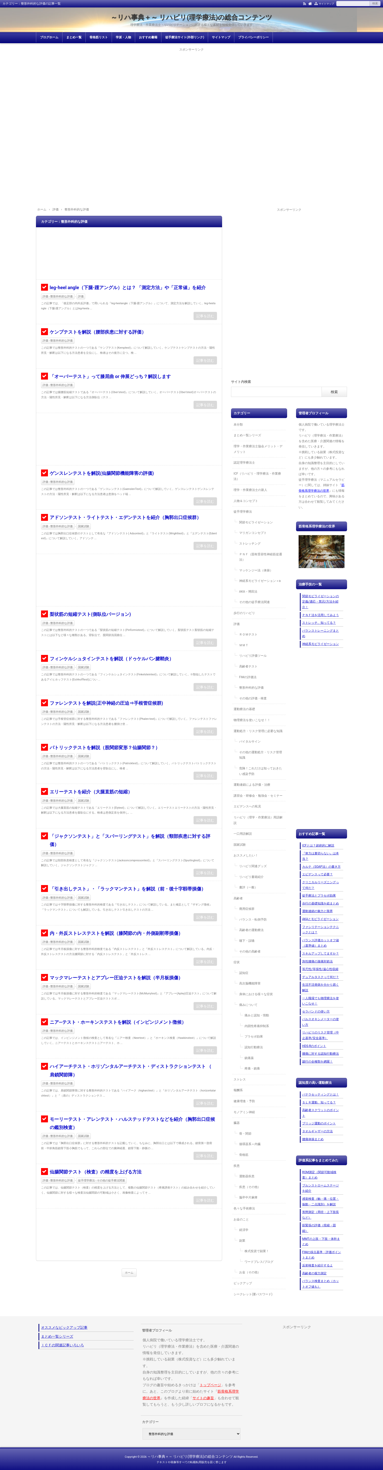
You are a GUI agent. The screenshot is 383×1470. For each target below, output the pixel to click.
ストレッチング (250, 543)
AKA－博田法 (248, 591)
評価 (81, 296)
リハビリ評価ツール (253, 655)
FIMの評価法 (248, 677)
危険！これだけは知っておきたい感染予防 (260, 771)
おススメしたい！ (246, 855)
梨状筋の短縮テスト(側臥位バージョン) (90, 614)
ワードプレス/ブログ (259, 1262)
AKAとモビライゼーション (320, 919)
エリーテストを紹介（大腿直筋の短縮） (91, 791)
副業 (242, 1240)
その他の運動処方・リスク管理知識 (260, 755)
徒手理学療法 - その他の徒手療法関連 (101, 1180)
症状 (237, 962)
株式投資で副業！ (257, 1251)
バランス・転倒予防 (253, 919)
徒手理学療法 (243, 511)
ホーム (129, 1272)
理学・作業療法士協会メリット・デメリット (258, 449)
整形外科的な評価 (251, 687)
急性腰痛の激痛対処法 (317, 961)
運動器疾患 (246, 1176)
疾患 (237, 1166)
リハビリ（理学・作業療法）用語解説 (258, 820)
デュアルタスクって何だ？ (320, 977)
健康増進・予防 (244, 1101)
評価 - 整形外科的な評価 (58, 296)
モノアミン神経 (244, 1112)
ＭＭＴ (243, 645)
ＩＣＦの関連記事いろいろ (62, 1345)
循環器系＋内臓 (250, 1144)
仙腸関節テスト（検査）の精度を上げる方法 (96, 1171)
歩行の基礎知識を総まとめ (320, 903)
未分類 (238, 424)
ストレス (240, 1079)
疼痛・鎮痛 (252, 1068)
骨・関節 (245, 1133)
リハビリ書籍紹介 (251, 877)
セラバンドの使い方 (316, 1011)
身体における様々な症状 (256, 994)
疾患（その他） (250, 1187)
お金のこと (241, 1219)
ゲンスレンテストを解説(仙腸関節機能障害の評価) (102, 473)
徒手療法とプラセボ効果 (319, 895)
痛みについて (248, 1005)
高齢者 (238, 898)
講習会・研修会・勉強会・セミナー (258, 795)
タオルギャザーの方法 (317, 1131)
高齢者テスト (248, 666)
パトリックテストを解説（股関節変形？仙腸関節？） (105, 747)
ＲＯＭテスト (248, 634)
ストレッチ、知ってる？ (319, 623)
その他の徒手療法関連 (254, 602)
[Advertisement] (191, 88)
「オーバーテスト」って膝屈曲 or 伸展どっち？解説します (110, 376)
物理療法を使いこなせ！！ (252, 720)
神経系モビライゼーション (320, 644)
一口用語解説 (243, 834)
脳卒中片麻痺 (248, 1197)
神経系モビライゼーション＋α (260, 581)
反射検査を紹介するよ (317, 1265)
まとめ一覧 (74, 37)
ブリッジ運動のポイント (319, 1123)
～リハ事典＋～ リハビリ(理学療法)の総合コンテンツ (192, 17)
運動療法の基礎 (244, 709)
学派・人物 (123, 37)
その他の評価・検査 (253, 698)
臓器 (237, 1123)
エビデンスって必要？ (317, 874)
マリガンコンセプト (253, 533)
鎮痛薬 (249, 1058)
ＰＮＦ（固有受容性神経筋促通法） (260, 557)
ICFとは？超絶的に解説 (318, 845)
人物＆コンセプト (246, 501)
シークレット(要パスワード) (253, 1294)
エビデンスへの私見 (247, 806)
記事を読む (205, 316)
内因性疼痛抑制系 (257, 1026)
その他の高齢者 (250, 951)
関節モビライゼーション (256, 522)
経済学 (243, 1230)
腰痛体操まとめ (313, 1139)
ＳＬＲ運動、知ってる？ (319, 1102)
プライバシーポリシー (253, 37)
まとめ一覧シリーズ (247, 435)
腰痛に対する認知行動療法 (320, 1053)
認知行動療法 (254, 1047)
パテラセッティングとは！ (320, 1094)
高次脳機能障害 (250, 983)
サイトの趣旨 (203, 1398)
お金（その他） (250, 1272)
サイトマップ (326, 3)
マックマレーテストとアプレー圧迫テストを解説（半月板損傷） (116, 977)
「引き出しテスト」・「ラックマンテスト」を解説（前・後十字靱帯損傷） (128, 888)
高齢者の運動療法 (251, 930)
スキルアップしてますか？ (320, 953)
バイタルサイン (250, 741)
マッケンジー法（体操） (256, 570)
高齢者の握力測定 (314, 1273)
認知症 (243, 973)
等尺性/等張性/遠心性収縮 (320, 969)
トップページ (210, 1385)
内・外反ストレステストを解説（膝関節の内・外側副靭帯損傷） (116, 933)
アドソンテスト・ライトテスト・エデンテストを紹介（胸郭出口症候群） (125, 517)
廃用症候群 (246, 909)
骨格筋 (243, 1155)
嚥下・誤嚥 (246, 941)
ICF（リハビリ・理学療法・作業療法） (257, 476)
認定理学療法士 (244, 462)
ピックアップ (243, 1283)
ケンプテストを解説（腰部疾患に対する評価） (98, 332)
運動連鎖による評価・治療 (252, 784)
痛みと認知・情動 (257, 1015)
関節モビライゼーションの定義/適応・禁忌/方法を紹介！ (320, 601)
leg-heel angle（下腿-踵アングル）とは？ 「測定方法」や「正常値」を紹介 (128, 287)
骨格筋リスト (99, 37)
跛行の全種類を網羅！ (317, 1061)
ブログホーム (49, 37)
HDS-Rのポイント (314, 1046)
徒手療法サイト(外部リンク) (184, 37)
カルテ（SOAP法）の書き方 (321, 866)
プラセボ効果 (254, 1036)
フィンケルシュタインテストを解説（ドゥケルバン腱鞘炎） (112, 658)
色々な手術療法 (244, 1208)
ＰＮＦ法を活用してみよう (320, 615)
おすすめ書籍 (148, 37)
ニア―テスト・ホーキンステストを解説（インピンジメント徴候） (118, 1022)
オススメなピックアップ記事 (64, 1327)
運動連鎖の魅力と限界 (317, 911)
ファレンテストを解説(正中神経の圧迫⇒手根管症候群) (106, 703)
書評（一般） (248, 887)
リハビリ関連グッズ (253, 866)
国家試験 (83, 526)
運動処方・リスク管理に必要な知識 (258, 731)
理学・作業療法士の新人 (250, 490)
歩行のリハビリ (244, 613)
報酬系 (238, 1090)
